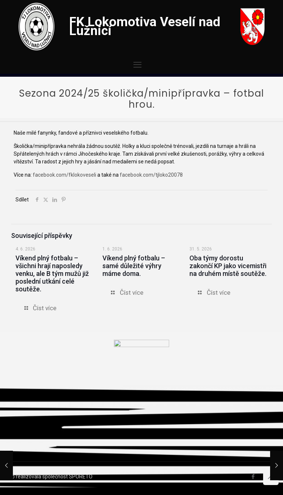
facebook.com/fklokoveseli (64, 175)
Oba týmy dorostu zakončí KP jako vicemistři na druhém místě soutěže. (227, 265)
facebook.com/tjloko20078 (151, 175)
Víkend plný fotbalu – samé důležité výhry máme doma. (133, 265)
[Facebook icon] (253, 476)
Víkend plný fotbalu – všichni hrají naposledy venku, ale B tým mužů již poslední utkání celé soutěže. (52, 273)
